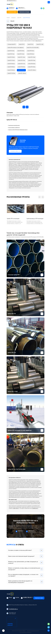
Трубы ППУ (10, 21)
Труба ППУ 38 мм (21, 50)
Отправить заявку (15, 151)
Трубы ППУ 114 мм (21, 57)
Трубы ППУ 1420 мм (22, 73)
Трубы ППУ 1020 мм (31, 70)
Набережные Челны (11, 0)
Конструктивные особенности (14, 127)
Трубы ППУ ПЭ (21, 44)
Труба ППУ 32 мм (11, 50)
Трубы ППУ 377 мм (21, 63)
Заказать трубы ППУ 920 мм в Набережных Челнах (17, 129)
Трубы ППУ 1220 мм (11, 73)
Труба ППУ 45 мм (30, 50)
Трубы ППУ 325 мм (11, 63)
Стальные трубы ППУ (12, 44)
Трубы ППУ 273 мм (31, 60)
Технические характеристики (14, 125)
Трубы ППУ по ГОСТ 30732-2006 (32, 47)
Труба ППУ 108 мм (11, 57)
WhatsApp (17, 597)
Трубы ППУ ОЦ (30, 44)
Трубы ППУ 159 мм (11, 60)
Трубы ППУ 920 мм (21, 70)
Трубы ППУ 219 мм (21, 60)
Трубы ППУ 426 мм (31, 63)
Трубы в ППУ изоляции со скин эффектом (15, 47)
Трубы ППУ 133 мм (31, 57)
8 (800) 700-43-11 (21, 7)
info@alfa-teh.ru (11, 7)
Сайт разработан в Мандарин (25, 632)
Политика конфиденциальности (33, 630)
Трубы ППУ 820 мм (11, 70)
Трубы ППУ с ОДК (40, 44)
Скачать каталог (12, 622)
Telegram (10, 597)
